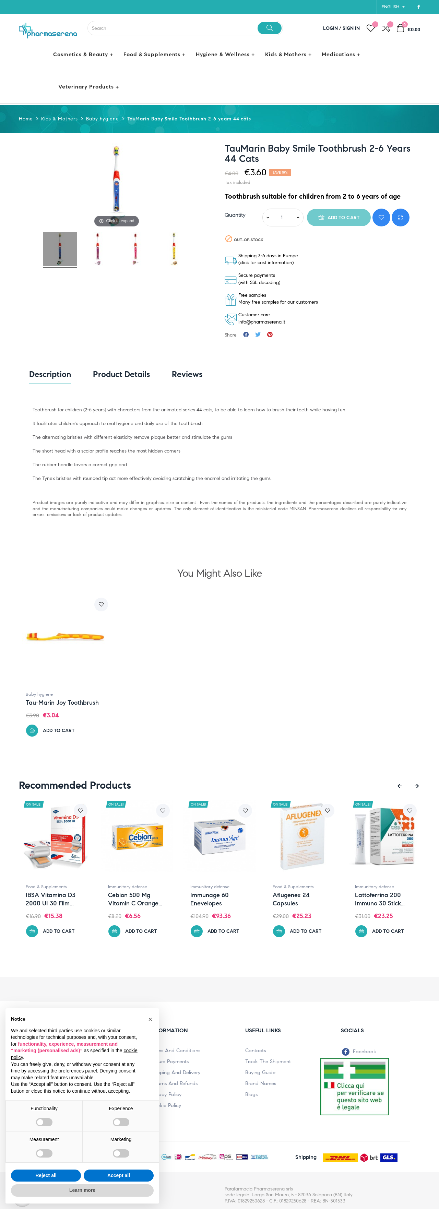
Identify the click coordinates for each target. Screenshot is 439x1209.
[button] (150, 1019)
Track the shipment (268, 1061)
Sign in (351, 28)
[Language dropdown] (393, 7)
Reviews (187, 374)
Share (246, 335)
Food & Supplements (55, 887)
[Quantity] (281, 217)
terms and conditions (175, 1050)
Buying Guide (260, 1072)
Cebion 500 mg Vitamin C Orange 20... (142, 899)
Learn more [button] (82, 1190)
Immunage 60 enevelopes (219, 899)
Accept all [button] (118, 1175)
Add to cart (339, 217)
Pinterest (270, 335)
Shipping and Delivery (175, 1072)
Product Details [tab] (121, 374)
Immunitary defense (136, 887)
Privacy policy (165, 1094)
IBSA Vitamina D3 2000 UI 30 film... (60, 899)
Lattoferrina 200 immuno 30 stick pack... (387, 899)
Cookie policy (165, 1105)
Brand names (260, 1083)
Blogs (251, 1094)
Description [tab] (50, 374)
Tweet (258, 335)
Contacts (255, 1050)
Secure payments (169, 1061)
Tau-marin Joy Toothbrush (62, 702)
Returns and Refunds (174, 1083)
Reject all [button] (45, 1175)
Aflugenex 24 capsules (300, 899)
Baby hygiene (39, 694)
